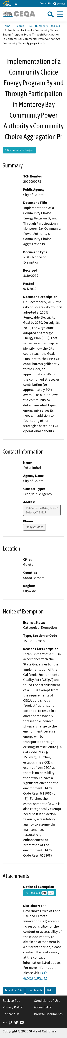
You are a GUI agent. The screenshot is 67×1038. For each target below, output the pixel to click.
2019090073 (40, 893)
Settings (59, 3)
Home (6, 26)
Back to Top (11, 1000)
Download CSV (13, 990)
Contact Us (45, 3)
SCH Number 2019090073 (44, 26)
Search (20, 26)
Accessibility (43, 1007)
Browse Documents (48, 1014)
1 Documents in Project (19, 150)
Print (50, 990)
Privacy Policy (13, 1007)
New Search (35, 990)
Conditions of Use (47, 1000)
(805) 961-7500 (34, 527)
